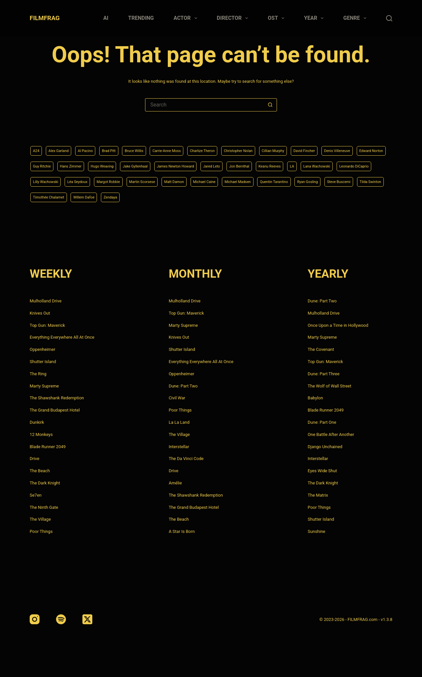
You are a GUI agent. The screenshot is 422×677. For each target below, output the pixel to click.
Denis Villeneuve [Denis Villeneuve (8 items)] (50, 163)
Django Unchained (325, 446)
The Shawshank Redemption (57, 397)
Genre (356, 18)
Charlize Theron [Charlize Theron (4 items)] (236, 146)
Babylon (315, 397)
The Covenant (321, 349)
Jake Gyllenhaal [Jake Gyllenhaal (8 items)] (240, 163)
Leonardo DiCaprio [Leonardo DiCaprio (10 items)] (149, 179)
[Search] (389, 18)
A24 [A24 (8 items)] (37, 146)
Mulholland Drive (46, 300)
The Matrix (318, 495)
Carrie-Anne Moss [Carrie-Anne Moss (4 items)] (192, 146)
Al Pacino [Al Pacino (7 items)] (95, 146)
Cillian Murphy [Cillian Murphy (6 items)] (322, 146)
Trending (141, 18)
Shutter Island (43, 361)
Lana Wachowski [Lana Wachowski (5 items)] (103, 179)
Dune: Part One (322, 422)
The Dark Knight (45, 482)
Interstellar (179, 446)
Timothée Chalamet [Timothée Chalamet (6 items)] (292, 196)
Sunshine (316, 531)
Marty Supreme (44, 386)
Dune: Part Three (323, 373)
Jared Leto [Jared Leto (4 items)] (333, 163)
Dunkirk (37, 422)
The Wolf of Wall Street (329, 386)
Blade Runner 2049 (48, 446)
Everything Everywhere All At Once (62, 337)
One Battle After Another (331, 434)
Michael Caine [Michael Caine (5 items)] (47, 196)
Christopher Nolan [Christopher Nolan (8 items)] (279, 146)
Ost (277, 18)
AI (105, 18)
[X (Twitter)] (87, 619)
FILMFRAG (45, 18)
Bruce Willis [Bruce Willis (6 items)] (153, 146)
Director (234, 18)
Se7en (36, 495)
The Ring (38, 373)
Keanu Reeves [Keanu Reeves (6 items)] (47, 179)
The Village (40, 519)
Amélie (175, 482)
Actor (187, 18)
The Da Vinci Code (186, 458)
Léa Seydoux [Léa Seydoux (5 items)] (232, 179)
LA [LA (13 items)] (73, 179)
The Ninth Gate (44, 507)
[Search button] (270, 104)
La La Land (179, 422)
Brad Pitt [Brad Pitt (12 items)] (123, 146)
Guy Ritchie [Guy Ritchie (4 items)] (127, 163)
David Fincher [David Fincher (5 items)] (360, 146)
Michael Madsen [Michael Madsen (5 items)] (88, 196)
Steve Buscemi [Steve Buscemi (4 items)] (211, 196)
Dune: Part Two (183, 386)
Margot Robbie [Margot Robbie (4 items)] (269, 179)
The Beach (40, 470)
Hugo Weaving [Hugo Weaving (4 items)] (200, 163)
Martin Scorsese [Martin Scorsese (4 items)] (310, 179)
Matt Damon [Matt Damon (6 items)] (348, 179)
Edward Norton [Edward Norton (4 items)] (91, 163)
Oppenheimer (42, 349)
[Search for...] (204, 104)
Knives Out (40, 313)
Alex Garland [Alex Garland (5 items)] (63, 146)
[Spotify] (61, 619)
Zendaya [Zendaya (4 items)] (367, 196)
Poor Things (41, 531)
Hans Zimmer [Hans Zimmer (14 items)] (162, 163)
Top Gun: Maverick (47, 325)
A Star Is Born (182, 531)
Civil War (177, 397)
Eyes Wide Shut (322, 470)
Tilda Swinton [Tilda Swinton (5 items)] (249, 196)
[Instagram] (35, 619)
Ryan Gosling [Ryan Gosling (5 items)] (173, 196)
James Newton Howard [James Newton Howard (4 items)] (289, 163)
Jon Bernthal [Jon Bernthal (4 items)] (366, 163)
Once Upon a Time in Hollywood (338, 325)
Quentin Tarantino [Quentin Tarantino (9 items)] (132, 196)
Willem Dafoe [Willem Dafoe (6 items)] (335, 196)
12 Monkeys (41, 434)
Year (315, 18)
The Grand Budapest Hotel (55, 410)
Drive (34, 458)
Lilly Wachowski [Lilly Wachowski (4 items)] (193, 179)
